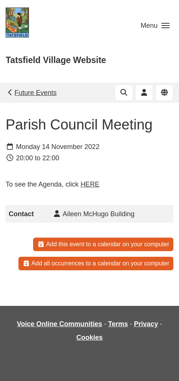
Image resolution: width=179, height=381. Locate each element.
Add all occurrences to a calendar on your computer (96, 263)
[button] (155, 25)
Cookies (89, 337)
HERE (89, 184)
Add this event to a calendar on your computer (103, 244)
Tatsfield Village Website (56, 60)
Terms (118, 324)
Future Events (31, 92)
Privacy (146, 324)
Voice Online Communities (59, 324)
